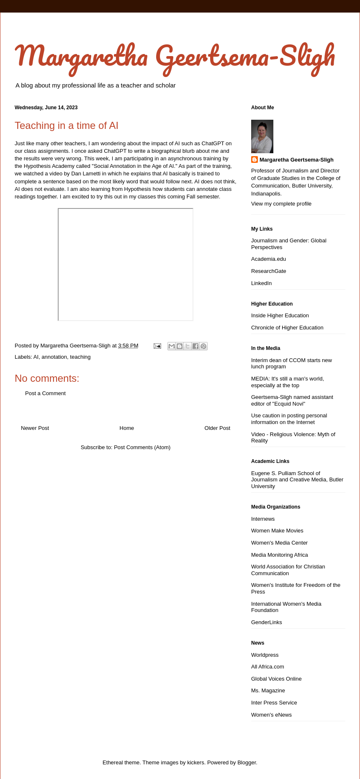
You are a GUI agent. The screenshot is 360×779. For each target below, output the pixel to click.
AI (36, 357)
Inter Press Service (274, 702)
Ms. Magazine (268, 690)
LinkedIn (261, 283)
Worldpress (265, 655)
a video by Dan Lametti (72, 173)
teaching (80, 357)
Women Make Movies (277, 530)
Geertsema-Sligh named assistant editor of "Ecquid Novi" (292, 400)
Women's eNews (271, 715)
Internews (263, 519)
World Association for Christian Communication (288, 569)
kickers (195, 762)
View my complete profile (281, 204)
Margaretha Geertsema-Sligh (175, 55)
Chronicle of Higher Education (287, 327)
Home (127, 428)
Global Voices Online (276, 679)
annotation (54, 357)
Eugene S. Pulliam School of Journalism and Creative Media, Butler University (297, 479)
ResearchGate (268, 271)
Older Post (217, 428)
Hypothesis (137, 189)
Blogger (246, 762)
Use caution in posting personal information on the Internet (289, 418)
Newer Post (35, 428)
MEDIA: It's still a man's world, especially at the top (287, 381)
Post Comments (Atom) (142, 447)
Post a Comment (45, 393)
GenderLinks (266, 622)
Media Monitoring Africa (279, 555)
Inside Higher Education (280, 315)
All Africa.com (267, 666)
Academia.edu (268, 259)
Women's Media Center (279, 543)
